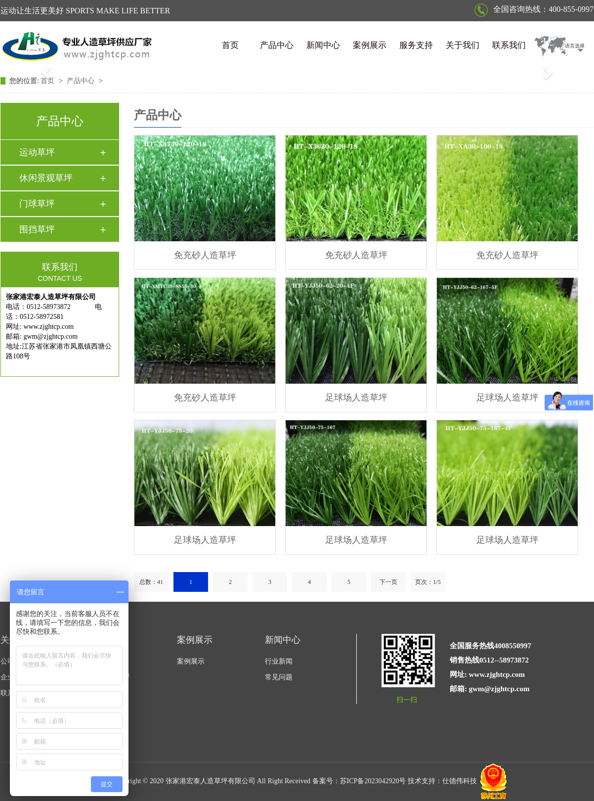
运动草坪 (37, 152)
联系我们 (509, 45)
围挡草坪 (37, 229)
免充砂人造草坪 (205, 255)
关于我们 (462, 45)
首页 (230, 45)
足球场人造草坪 (356, 397)
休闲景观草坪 (46, 178)
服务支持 (416, 45)
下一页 (388, 581)
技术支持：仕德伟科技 (442, 781)
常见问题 (279, 677)
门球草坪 (37, 204)
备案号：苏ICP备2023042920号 (359, 781)
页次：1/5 (427, 581)
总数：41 (151, 581)
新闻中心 (323, 45)
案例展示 (369, 45)
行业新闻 (279, 661)
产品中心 (277, 45)
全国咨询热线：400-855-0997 (534, 9)
